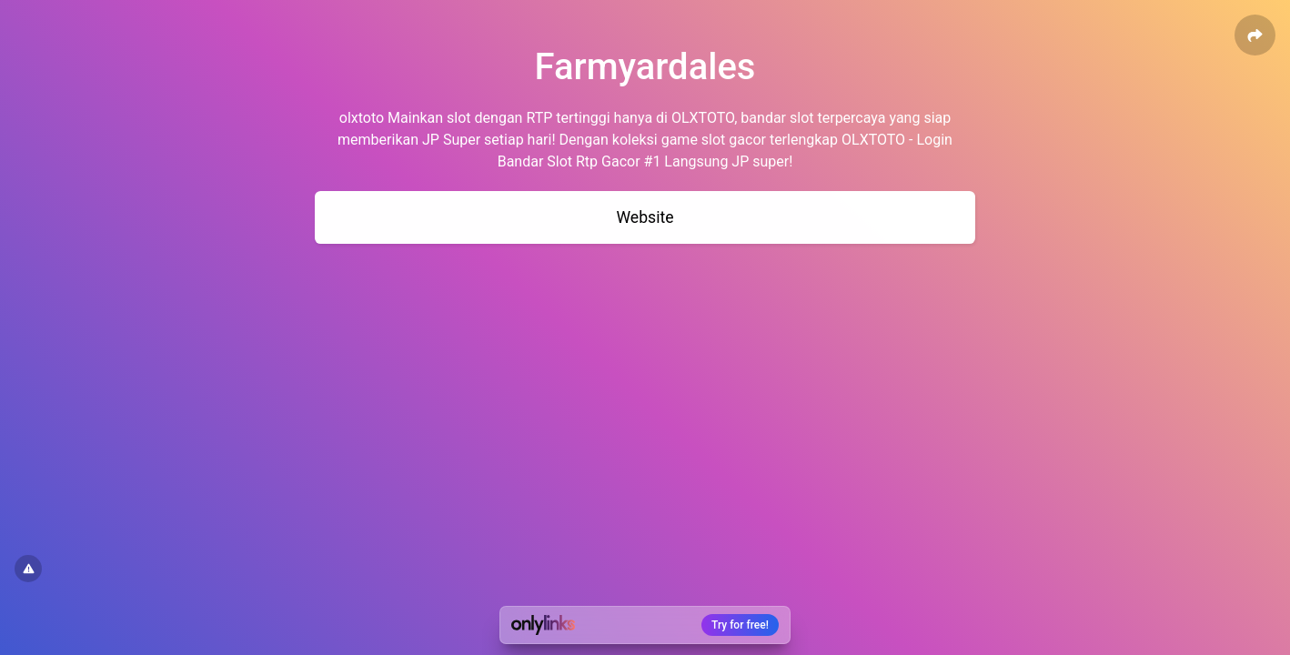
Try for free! (740, 625)
